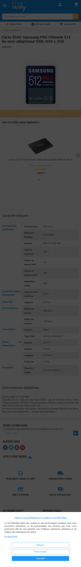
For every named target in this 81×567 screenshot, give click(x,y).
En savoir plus (10, 536)
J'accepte (40, 558)
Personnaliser (40, 552)
